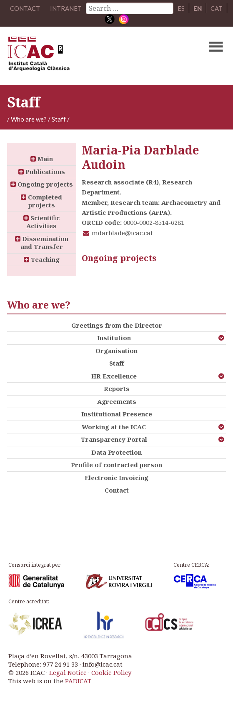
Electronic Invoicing (116, 477)
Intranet (66, 8)
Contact (117, 490)
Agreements (116, 401)
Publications (41, 171)
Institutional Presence (116, 414)
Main (41, 158)
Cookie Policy (111, 672)
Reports (117, 388)
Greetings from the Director (116, 325)
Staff (59, 119)
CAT (216, 8)
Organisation (116, 350)
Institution (114, 338)
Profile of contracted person (116, 465)
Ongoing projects (41, 184)
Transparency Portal (114, 439)
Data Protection (116, 452)
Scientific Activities (41, 222)
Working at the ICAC (114, 427)
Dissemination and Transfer (41, 242)
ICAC (93, 56)
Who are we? (29, 119)
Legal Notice (68, 672)
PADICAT (78, 681)
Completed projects (41, 201)
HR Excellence (114, 376)
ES (181, 8)
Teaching (42, 259)
